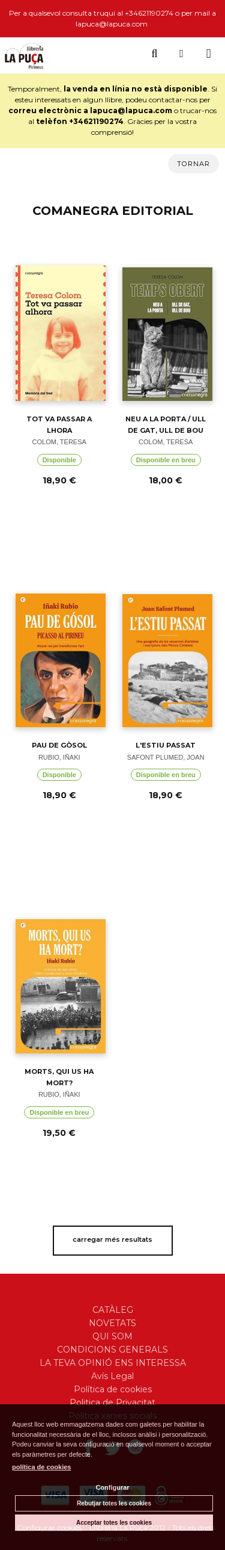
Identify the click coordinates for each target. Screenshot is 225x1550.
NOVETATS (112, 1323)
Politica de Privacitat (112, 1402)
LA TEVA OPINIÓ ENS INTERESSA (113, 1362)
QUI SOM (112, 1336)
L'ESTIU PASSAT (166, 745)
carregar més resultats (112, 1239)
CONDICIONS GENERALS (112, 1349)
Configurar (112, 1487)
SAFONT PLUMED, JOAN (166, 757)
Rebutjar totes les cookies (114, 1503)
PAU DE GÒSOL (59, 745)
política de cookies (41, 1467)
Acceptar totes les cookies (114, 1522)
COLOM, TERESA (59, 441)
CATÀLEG (112, 1309)
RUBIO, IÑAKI (59, 757)
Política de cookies (113, 1389)
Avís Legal (112, 1376)
